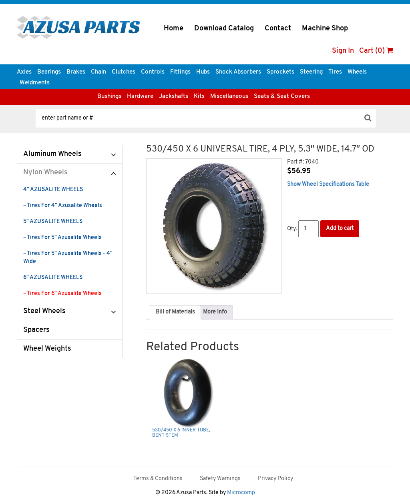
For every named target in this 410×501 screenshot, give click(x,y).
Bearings (49, 72)
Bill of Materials (175, 312)
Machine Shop (325, 28)
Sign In (343, 51)
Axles (24, 72)
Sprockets (280, 72)
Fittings (180, 72)
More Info (215, 312)
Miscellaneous (229, 97)
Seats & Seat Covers (282, 97)
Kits (199, 97)
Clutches (123, 72)
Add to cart (340, 229)
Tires (335, 72)
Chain (98, 72)
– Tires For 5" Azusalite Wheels (62, 238)
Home (173, 28)
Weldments (35, 83)
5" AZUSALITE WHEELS (52, 222)
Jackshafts (173, 97)
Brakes (75, 72)
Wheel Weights (47, 349)
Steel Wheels (44, 311)
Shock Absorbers (238, 72)
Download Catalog (224, 28)
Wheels (357, 72)
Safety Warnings (220, 479)
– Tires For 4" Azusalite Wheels (62, 206)
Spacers (36, 330)
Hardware (140, 97)
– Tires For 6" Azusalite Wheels (62, 294)
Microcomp (241, 493)
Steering (311, 72)
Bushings (109, 97)
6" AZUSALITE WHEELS (52, 278)
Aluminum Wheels (52, 154)
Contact (278, 28)
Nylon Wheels (45, 172)
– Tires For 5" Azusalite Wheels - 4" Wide (68, 258)
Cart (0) (376, 51)
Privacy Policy (275, 479)
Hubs (203, 72)
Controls (153, 72)
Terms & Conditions (158, 479)
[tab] (175, 312)
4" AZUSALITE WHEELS (53, 190)
